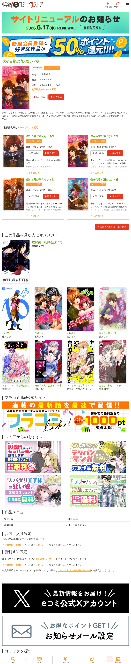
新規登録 (108, 5)
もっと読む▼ (32, 173)
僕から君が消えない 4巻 (104, 180)
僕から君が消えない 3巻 (40, 180)
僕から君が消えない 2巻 (104, 137)
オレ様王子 (72, 334)
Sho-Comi (46, 79)
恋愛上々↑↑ (40, 334)
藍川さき (46, 74)
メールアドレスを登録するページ (74, 571)
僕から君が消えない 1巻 (40, 137)
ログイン (118, 5)
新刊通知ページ (43, 560)
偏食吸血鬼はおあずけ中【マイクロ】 (49, 386)
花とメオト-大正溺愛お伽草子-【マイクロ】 (17, 386)
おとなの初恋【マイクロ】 (112, 386)
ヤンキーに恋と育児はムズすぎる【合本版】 (81, 386)
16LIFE (5, 334)
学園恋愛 (8, 526)
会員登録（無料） (13, 545)
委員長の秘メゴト (108, 334)
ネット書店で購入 (77, 526)
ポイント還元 (53, 67)
